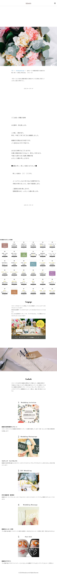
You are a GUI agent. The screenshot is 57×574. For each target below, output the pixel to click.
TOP (12, 70)
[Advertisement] (28, 11)
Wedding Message (20, 70)
